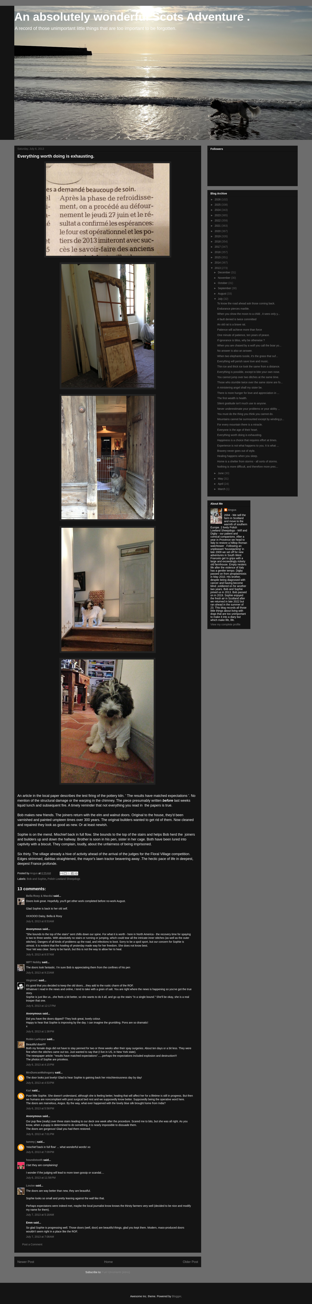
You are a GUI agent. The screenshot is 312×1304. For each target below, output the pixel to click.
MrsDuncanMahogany (40, 1072)
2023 (218, 215)
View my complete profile (225, 624)
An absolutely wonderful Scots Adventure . (132, 16)
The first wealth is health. (232, 398)
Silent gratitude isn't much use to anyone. (242, 403)
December (224, 272)
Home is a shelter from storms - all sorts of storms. (247, 461)
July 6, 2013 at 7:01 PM (40, 1134)
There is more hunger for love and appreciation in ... (248, 392)
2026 (218, 199)
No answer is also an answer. (234, 350)
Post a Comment (32, 1244)
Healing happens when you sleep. (237, 456)
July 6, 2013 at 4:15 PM (40, 1064)
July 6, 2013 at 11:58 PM (41, 1177)
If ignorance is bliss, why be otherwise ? (241, 340)
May (221, 478)
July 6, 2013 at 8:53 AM (40, 921)
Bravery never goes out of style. (236, 450)
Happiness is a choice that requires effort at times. (247, 440)
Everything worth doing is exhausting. (239, 435)
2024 (218, 209)
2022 (218, 220)
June (221, 473)
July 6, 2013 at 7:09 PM (40, 1152)
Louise (30, 1185)
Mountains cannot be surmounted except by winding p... (250, 419)
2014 (218, 262)
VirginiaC (32, 980)
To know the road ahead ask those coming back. (246, 303)
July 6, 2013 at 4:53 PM (40, 1082)
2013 (218, 267)
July (220, 298)
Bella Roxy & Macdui (39, 895)
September (225, 288)
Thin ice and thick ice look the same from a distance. (248, 366)
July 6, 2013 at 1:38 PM (40, 1031)
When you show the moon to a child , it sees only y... (248, 313)
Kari (28, 1090)
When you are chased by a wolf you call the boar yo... (249, 345)
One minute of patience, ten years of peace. (243, 335)
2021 (218, 225)
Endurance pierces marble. (233, 308)
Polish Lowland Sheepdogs (63, 878)
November (224, 277)
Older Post (190, 1262)
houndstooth (34, 1159)
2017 (218, 246)
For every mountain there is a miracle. (240, 424)
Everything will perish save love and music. (243, 361)
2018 (218, 241)
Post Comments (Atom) (116, 1272)
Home (108, 1262)
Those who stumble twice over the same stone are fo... (250, 382)
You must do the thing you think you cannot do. (245, 414)
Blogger (176, 1296)
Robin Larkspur (36, 1039)
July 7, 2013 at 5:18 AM (40, 1214)
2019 (218, 236)
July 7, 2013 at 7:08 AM (40, 1236)
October (223, 283)
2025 (218, 204)
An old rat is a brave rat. (231, 324)
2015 (218, 257)
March (222, 489)
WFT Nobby (33, 962)
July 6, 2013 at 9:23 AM (40, 972)
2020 (218, 231)
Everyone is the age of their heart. (237, 429)
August (222, 293)
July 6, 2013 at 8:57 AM (40, 954)
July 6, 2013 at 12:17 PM (41, 1005)
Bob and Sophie (36, 878)
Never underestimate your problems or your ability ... (248, 408)
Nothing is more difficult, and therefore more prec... (247, 466)
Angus (232, 509)
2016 (218, 252)
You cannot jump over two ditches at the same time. (248, 377)
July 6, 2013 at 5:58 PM (40, 1108)
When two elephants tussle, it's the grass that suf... (247, 356)
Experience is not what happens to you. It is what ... (248, 445)
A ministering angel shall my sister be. (239, 387)
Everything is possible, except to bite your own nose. (248, 371)
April (221, 483)
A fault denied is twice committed (236, 319)
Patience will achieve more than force (239, 329)
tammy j (31, 1141)
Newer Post (25, 1262)
